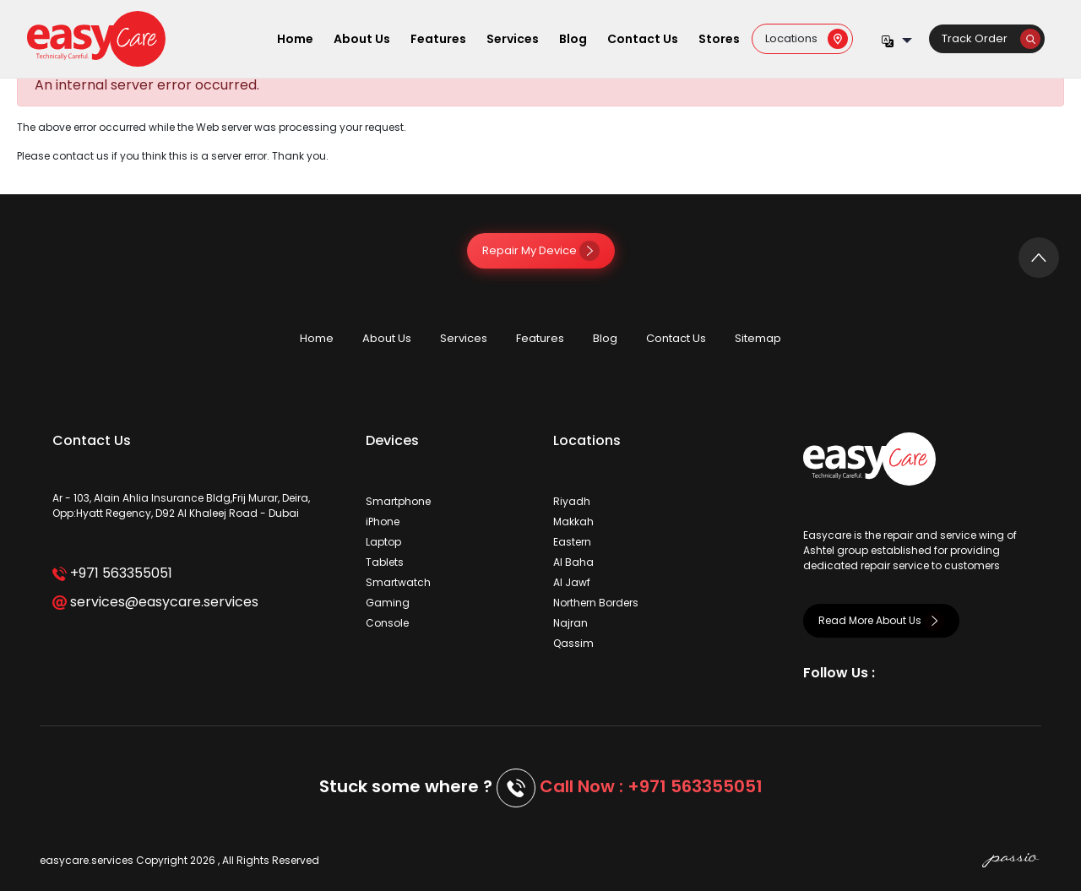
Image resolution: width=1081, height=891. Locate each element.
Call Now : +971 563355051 (651, 786)
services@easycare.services (155, 601)
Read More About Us (881, 620)
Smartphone (398, 501)
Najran (570, 623)
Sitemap (758, 338)
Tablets (385, 562)
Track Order (991, 38)
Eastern (572, 542)
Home (295, 38)
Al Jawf (571, 582)
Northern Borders (595, 602)
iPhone (382, 521)
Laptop (383, 542)
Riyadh (571, 501)
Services (512, 38)
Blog (573, 38)
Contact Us (642, 38)
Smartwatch (398, 582)
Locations (806, 38)
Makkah (573, 521)
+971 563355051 (111, 573)
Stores (719, 38)
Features (438, 38)
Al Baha (573, 562)
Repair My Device (541, 250)
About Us (362, 38)
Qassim (573, 643)
